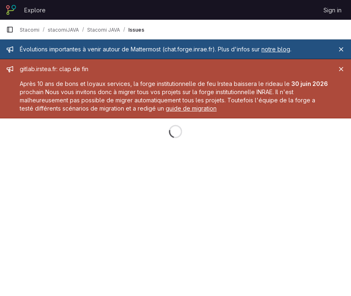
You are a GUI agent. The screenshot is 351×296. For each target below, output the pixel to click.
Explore (35, 10)
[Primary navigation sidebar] (9, 29)
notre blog (275, 49)
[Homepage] (11, 9)
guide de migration (191, 108)
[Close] (341, 49)
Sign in (332, 10)
